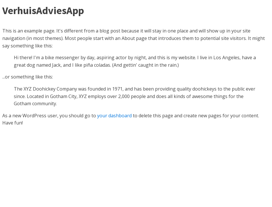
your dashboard (114, 115)
